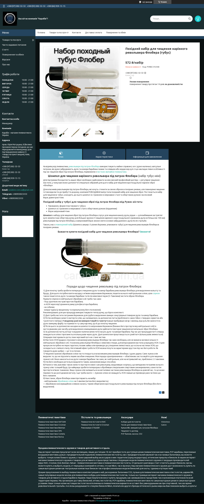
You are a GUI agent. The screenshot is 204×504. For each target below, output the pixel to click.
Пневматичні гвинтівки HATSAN (52, 422)
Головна (41, 32)
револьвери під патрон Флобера (84, 167)
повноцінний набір (64, 225)
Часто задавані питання (14, 45)
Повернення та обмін (116, 32)
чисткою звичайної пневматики (111, 172)
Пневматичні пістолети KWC (93, 422)
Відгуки (6, 59)
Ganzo (164, 425)
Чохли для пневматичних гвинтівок (136, 425)
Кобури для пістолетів (131, 422)
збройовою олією (66, 382)
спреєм (156, 294)
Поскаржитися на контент (107, 501)
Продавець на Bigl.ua (102, 499)
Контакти (76, 32)
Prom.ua (115, 496)
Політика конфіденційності (130, 501)
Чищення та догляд (129, 431)
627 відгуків (147, 2)
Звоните (145, 232)
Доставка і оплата (93, 32)
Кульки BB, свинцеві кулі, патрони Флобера (139, 428)
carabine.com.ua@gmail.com (20, 190)
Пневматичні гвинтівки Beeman (51, 428)
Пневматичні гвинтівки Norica (51, 437)
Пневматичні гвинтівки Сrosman (52, 425)
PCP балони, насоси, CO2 (131, 434)
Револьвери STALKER (90, 428)
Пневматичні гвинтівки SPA (50, 431)
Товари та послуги (57, 32)
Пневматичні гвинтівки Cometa (51, 434)
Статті (5, 49)
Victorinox (165, 422)
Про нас (6, 64)
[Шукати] (189, 19)
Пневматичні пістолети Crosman (95, 425)
